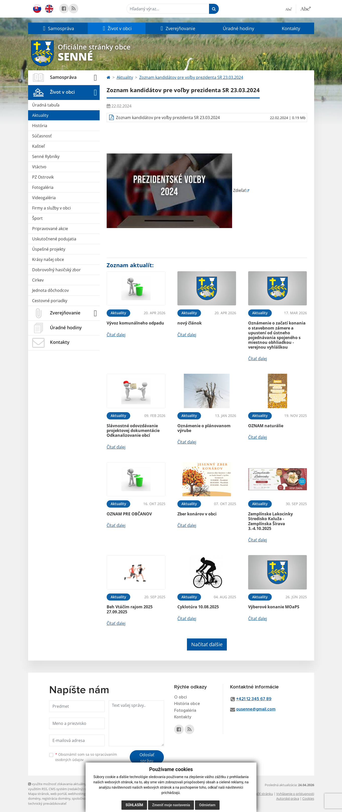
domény (34, 798)
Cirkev (38, 280)
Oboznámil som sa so (86, 757)
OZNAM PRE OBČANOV (129, 514)
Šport (37, 218)
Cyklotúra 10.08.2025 (198, 607)
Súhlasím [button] (134, 805)
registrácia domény (56, 798)
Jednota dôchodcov (50, 290)
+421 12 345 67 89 (253, 699)
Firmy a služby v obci (51, 208)
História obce (187, 704)
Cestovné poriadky (49, 300)
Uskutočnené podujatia (54, 239)
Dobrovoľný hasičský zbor (56, 270)
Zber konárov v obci (197, 514)
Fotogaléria (42, 187)
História (39, 125)
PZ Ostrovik (43, 177)
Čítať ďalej (116, 335)
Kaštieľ (38, 146)
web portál (58, 793)
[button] (58, 28)
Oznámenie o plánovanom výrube (204, 428)
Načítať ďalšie (207, 644)
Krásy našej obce (48, 259)
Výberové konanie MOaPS (273, 607)
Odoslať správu (147, 758)
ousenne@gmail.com (256, 709)
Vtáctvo (39, 167)
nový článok (189, 323)
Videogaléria (44, 197)
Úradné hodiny (238, 28)
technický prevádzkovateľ (47, 803)
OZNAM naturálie (265, 425)
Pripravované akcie (50, 228)
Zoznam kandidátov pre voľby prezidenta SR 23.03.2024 (191, 77)
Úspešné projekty (48, 249)
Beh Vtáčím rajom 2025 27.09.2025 (130, 609)
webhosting (77, 793)
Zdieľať (176, 190)
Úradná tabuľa (45, 105)
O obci (180, 697)
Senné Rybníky (45, 156)
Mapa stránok (38, 793)
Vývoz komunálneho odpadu (135, 323)
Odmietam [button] (207, 805)
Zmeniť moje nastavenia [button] (171, 805)
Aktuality (40, 115)
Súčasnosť (42, 136)
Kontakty (291, 28)
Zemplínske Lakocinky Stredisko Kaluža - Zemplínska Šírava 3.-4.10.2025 (270, 521)
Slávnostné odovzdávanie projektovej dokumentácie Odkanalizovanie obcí (133, 430)
